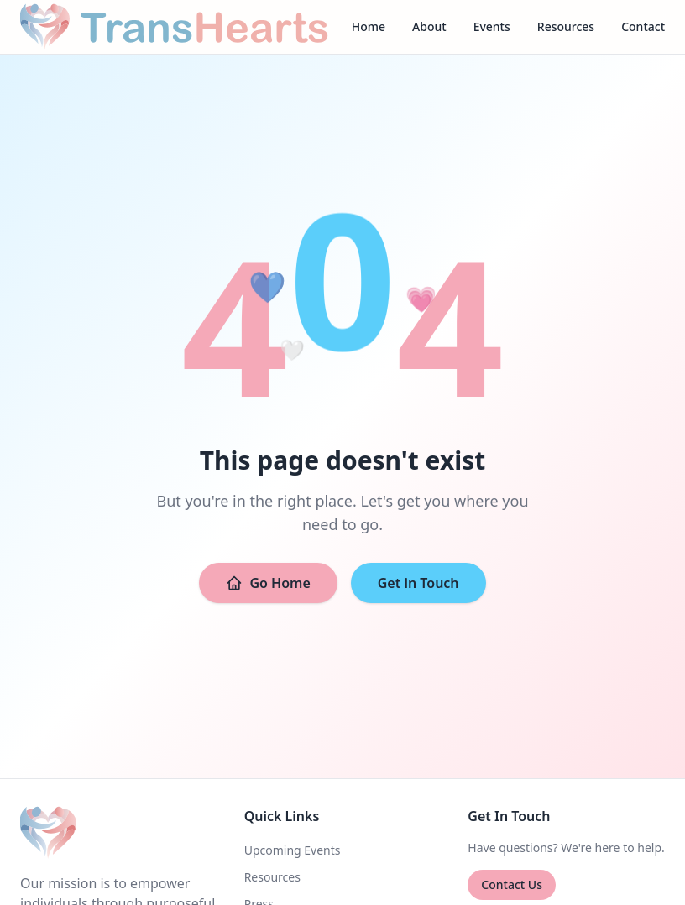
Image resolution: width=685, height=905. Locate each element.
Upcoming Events (292, 850)
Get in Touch (418, 583)
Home (368, 26)
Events (491, 26)
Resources (565, 26)
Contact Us (511, 884)
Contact (643, 26)
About (429, 26)
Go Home (268, 583)
